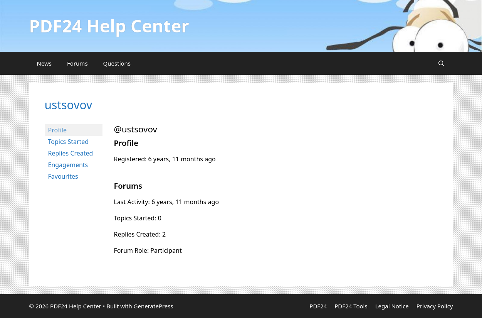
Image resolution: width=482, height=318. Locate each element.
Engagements (68, 165)
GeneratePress (153, 306)
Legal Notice (392, 306)
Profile (57, 130)
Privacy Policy (435, 306)
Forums (77, 63)
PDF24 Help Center (109, 25)
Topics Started (68, 141)
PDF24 (318, 306)
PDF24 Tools (350, 306)
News (44, 63)
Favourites (63, 176)
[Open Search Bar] (441, 63)
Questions (117, 63)
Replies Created (70, 153)
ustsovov (68, 105)
